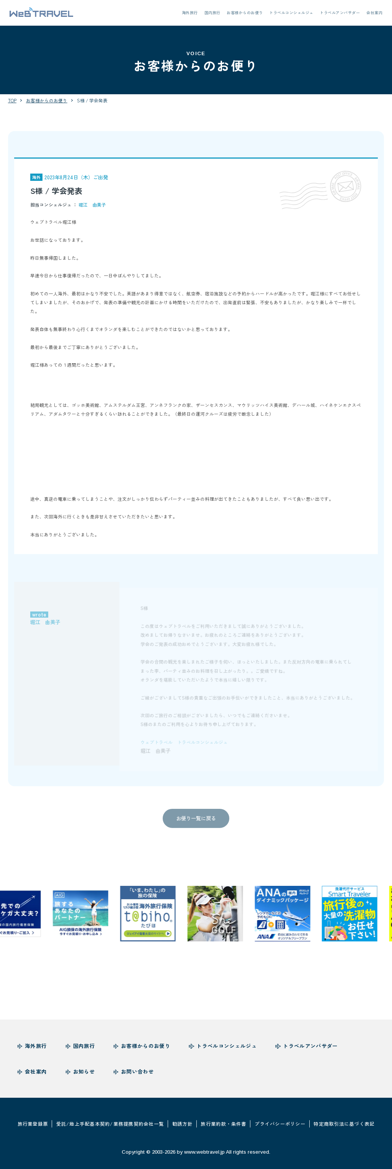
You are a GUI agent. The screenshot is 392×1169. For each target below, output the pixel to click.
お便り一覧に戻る (196, 822)
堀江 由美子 (92, 204)
